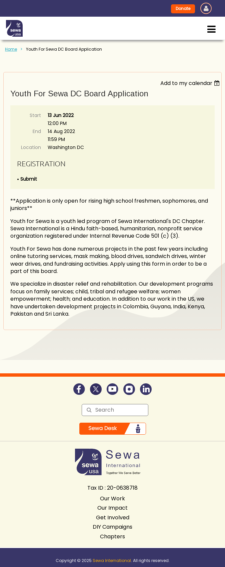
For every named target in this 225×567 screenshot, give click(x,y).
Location (31, 147)
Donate (183, 8)
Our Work (112, 498)
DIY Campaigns (112, 527)
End (37, 131)
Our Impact (112, 508)
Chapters (112, 536)
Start (35, 115)
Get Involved (112, 517)
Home (11, 49)
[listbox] (190, 83)
